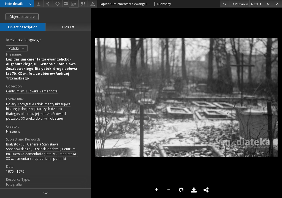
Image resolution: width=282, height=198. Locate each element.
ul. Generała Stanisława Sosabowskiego (32, 146)
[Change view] (65, 3)
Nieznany (13, 131)
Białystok (13, 144)
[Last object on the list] (268, 3)
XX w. (10, 158)
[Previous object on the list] (239, 3)
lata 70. (51, 154)
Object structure (22, 16)
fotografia (14, 184)
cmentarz (24, 158)
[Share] (48, 3)
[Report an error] (92, 3)
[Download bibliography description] (73, 4)
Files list (68, 27)
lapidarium (42, 158)
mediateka (67, 154)
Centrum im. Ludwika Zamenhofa (32, 91)
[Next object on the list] (257, 3)
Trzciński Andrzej (46, 149)
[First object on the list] (224, 3)
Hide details (18, 3)
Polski (16, 48)
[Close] (277, 3)
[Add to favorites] (57, 3)
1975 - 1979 (15, 171)
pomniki (59, 158)
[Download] (38, 3)
